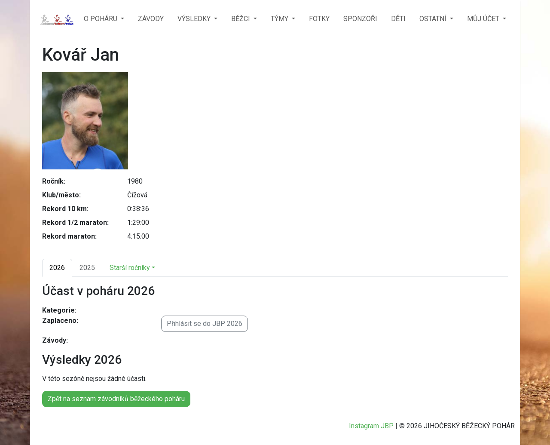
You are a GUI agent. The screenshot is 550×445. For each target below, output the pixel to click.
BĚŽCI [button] (241, 19)
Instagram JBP (371, 426)
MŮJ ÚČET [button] (484, 19)
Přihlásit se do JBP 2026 (204, 323)
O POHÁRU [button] (101, 19)
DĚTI (398, 19)
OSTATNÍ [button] (433, 19)
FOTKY (319, 19)
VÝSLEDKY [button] (194, 19)
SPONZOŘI (360, 19)
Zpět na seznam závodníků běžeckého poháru (116, 399)
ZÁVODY (151, 19)
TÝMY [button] (280, 19)
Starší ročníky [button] (130, 268)
